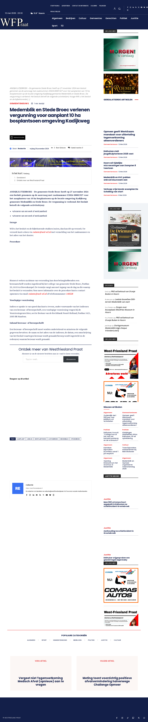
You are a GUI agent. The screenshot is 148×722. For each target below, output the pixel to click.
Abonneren (71, 359)
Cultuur (125, 445)
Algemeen (108, 412)
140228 (69, 293)
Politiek (107, 429)
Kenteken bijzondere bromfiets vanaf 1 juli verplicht (111, 451)
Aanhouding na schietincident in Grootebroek (119, 532)
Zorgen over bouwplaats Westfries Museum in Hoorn (119, 310)
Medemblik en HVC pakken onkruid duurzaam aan (117, 178)
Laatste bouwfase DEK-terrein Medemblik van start (120, 300)
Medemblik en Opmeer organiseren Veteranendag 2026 (128, 465)
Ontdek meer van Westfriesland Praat (30, 180)
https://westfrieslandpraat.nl (34, 488)
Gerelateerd (21, 178)
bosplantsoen (40, 439)
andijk (29, 439)
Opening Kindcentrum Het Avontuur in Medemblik (111, 464)
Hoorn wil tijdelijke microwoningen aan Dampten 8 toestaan (120, 165)
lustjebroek (53, 439)
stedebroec (75, 439)
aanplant (21, 439)
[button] (119, 8)
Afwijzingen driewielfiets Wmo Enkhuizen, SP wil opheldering (129, 435)
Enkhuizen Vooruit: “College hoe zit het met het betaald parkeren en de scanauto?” (111, 436)
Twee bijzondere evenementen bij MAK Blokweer (129, 450)
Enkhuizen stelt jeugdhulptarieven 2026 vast (118, 152)
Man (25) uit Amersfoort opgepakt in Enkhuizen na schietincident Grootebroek (116, 504)
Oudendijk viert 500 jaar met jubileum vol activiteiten (110, 418)
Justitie (107, 499)
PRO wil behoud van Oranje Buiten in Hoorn (120, 292)
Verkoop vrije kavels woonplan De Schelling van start (121, 190)
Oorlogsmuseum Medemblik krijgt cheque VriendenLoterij (117, 328)
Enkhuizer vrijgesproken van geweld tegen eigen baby (117, 559)
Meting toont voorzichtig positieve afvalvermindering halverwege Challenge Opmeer (107, 681)
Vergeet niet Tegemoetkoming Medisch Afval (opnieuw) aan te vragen (41, 681)
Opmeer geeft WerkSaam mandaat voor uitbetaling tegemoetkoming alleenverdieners (119, 136)
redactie (22, 149)
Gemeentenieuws (19, 104)
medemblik (64, 439)
